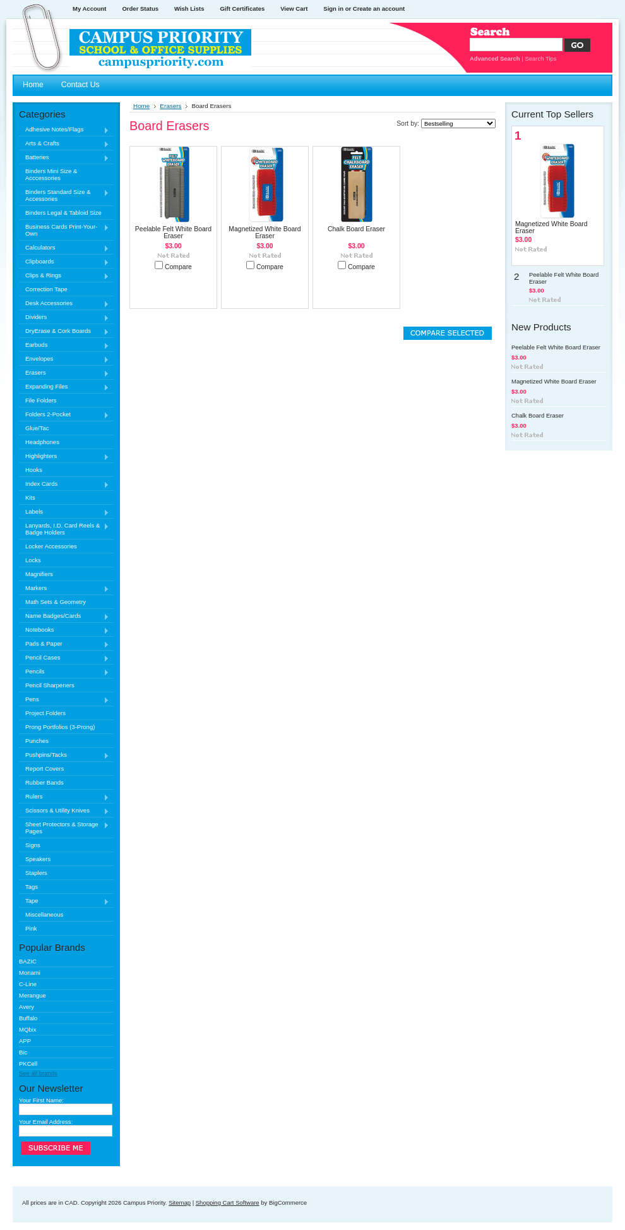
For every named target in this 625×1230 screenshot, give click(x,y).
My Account (89, 8)
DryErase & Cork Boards (64, 331)
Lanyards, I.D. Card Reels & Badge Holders (64, 529)
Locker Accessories (51, 546)
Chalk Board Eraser (356, 229)
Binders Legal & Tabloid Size (63, 212)
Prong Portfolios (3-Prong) (60, 726)
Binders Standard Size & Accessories (64, 195)
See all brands (38, 1073)
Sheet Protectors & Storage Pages (64, 828)
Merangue (32, 995)
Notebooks (64, 630)
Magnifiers (39, 573)
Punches (37, 740)
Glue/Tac (37, 428)
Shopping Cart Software (227, 1202)
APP (25, 1040)
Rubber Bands (44, 782)
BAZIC (28, 961)
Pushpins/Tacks (64, 755)
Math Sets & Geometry (55, 601)
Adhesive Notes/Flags (64, 130)
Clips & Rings (64, 276)
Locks (33, 560)
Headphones (42, 441)
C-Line (28, 983)
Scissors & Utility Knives (64, 811)
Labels (64, 512)
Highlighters (64, 456)
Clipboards (64, 262)
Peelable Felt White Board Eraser (173, 232)
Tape (64, 901)
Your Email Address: (46, 1121)
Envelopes (64, 359)
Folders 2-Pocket (64, 415)
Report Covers (44, 768)
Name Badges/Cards (64, 616)
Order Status (140, 8)
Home (141, 105)
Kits (30, 497)
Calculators (64, 248)
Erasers (64, 373)
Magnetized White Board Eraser (265, 232)
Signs (32, 844)
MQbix (27, 1029)
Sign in (333, 8)
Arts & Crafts (64, 144)
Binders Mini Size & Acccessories (51, 174)
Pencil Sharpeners (49, 685)
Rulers (64, 797)
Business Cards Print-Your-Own (64, 230)
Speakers (38, 858)
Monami (29, 972)
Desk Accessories (64, 303)
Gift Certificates (242, 8)
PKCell (28, 1063)
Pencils (64, 672)
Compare (178, 266)
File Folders (41, 400)
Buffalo (28, 1018)
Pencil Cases (64, 658)
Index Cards (64, 484)
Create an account (379, 8)
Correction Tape (46, 289)
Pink (31, 928)
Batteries (64, 158)
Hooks (33, 469)
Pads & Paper (64, 644)
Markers (64, 588)
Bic (23, 1052)
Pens (64, 700)
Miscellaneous (44, 914)
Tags (31, 886)
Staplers (36, 872)
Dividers (64, 317)
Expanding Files (64, 387)
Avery (26, 1006)
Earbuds (64, 345)
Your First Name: (41, 1100)
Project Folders (45, 712)
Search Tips (540, 58)
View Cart (293, 8)
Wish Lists (189, 8)
